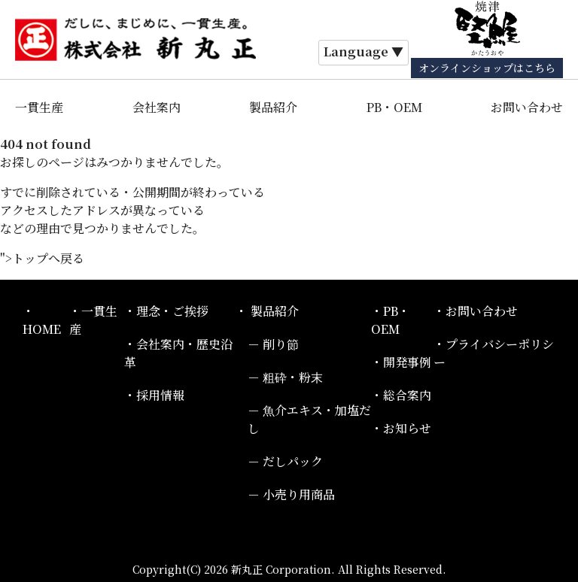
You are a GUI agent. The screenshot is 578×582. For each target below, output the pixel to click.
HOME (42, 329)
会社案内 (156, 107)
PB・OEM (394, 107)
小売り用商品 (299, 494)
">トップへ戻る (42, 258)
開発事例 (407, 362)
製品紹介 (273, 107)
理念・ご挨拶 (172, 311)
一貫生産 (39, 107)
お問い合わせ (527, 107)
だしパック (293, 461)
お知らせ (407, 428)
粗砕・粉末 (293, 377)
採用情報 (160, 395)
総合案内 (407, 395)
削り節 (281, 344)
